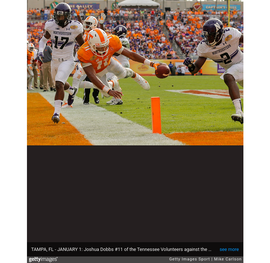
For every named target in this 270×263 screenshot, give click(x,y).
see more (229, 249)
